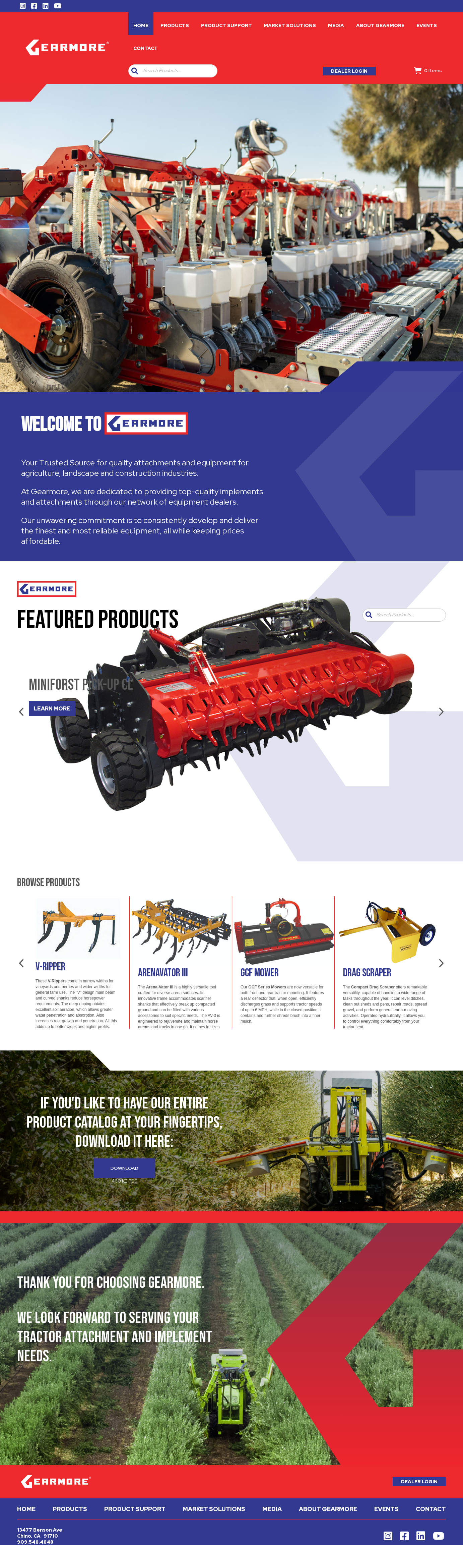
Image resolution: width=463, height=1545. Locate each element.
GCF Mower (260, 973)
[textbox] (178, 70)
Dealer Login (349, 71)
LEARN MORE (52, 708)
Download (124, 1168)
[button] (135, 71)
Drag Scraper (367, 973)
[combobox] (177, 71)
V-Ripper (50, 967)
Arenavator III (163, 973)
